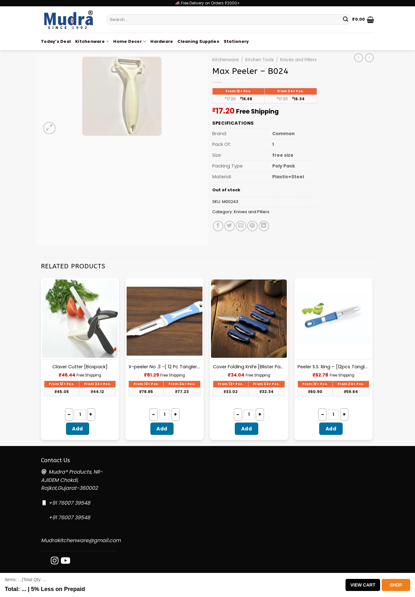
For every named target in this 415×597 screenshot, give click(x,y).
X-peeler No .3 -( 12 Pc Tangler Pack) (164, 367)
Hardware (161, 41)
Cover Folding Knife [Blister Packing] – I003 (249, 367)
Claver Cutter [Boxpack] (80, 367)
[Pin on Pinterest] (252, 226)
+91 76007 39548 (69, 503)
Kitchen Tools (259, 60)
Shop (396, 584)
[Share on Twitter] (229, 226)
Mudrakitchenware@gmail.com (81, 540)
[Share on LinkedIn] (264, 226)
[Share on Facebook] (218, 226)
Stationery (236, 41)
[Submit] (345, 19)
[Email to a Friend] (241, 226)
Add (77, 428)
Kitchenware (92, 41)
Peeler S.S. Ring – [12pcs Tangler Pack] (334, 367)
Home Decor (129, 41)
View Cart (362, 584)
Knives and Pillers (298, 60)
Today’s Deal (56, 41)
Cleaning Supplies (198, 41)
